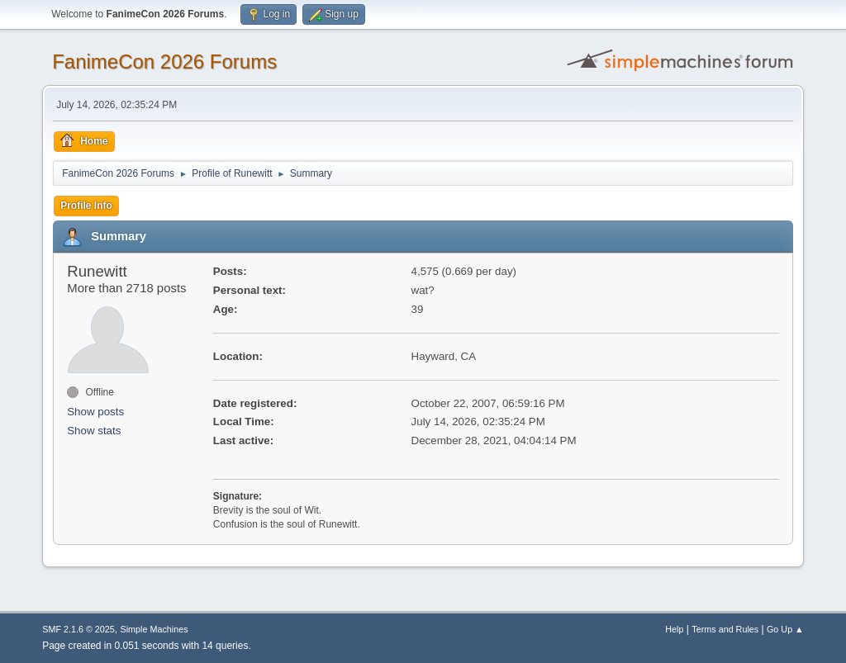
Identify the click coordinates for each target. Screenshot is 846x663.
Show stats (94, 430)
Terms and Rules (725, 629)
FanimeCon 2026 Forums (164, 61)
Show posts (95, 411)
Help (674, 629)
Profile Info (86, 205)
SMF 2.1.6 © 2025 (78, 629)
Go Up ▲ (785, 629)
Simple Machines (154, 629)
